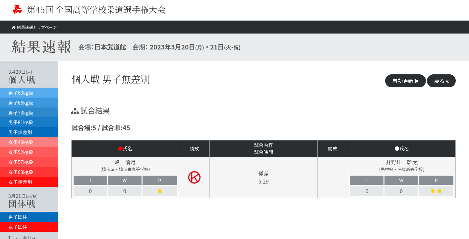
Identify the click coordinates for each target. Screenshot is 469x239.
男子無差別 (20, 131)
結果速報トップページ (36, 27)
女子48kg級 (20, 141)
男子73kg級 (20, 112)
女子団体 (18, 226)
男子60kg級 (20, 92)
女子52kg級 (20, 151)
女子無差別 (20, 181)
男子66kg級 (20, 102)
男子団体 (18, 216)
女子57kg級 (20, 161)
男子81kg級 (20, 122)
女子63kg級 (20, 171)
